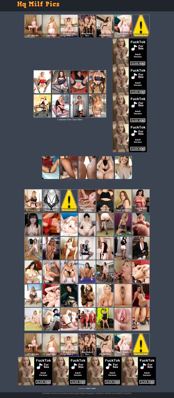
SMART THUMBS (91, 388)
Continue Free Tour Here (69, 119)
